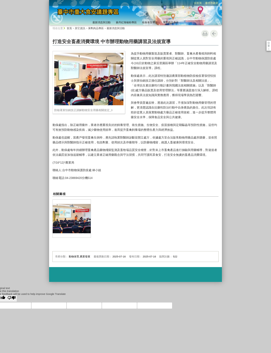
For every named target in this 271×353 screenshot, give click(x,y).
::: (47, 1)
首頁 (69, 28)
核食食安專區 (150, 22)
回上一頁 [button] (214, 33)
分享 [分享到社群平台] (268, 43)
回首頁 (178, 3)
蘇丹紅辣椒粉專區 (126, 22)
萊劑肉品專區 (171, 22)
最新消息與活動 (101, 22)
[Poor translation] (11, 298)
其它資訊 (80, 28)
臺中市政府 (191, 3)
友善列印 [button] (205, 33)
